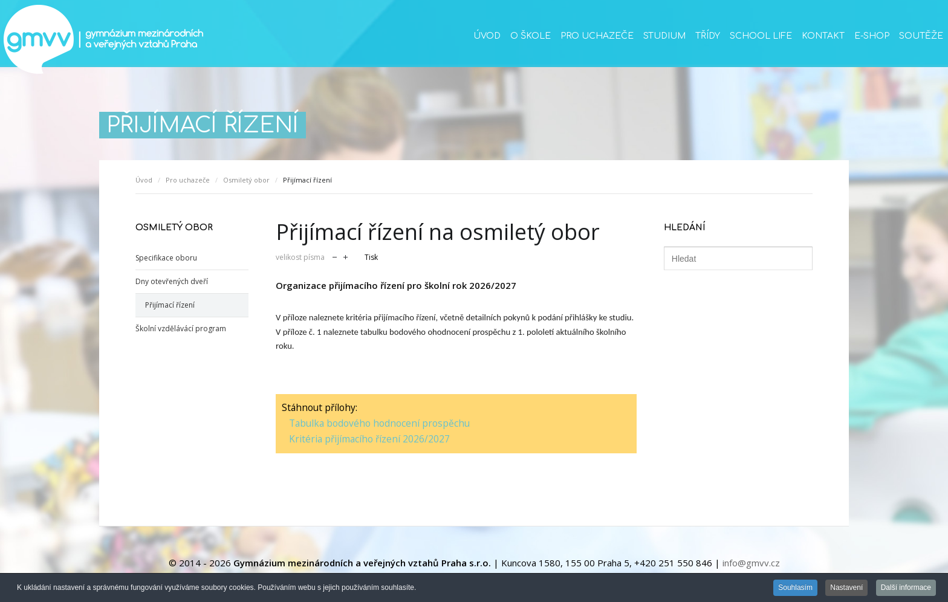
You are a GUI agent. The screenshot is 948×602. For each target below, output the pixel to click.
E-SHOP (871, 35)
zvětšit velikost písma (345, 256)
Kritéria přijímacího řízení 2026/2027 (369, 438)
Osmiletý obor (246, 179)
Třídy (707, 35)
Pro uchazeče (597, 35)
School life (761, 35)
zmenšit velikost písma (334, 256)
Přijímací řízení (170, 305)
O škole (530, 35)
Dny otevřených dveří (171, 281)
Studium (664, 35)
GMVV (103, 39)
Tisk (371, 257)
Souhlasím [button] (795, 588)
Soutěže (921, 35)
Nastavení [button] (846, 588)
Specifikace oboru (166, 258)
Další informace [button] (906, 588)
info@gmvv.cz (751, 563)
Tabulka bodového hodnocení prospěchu (379, 423)
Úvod (487, 35)
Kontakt (823, 35)
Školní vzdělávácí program (180, 328)
